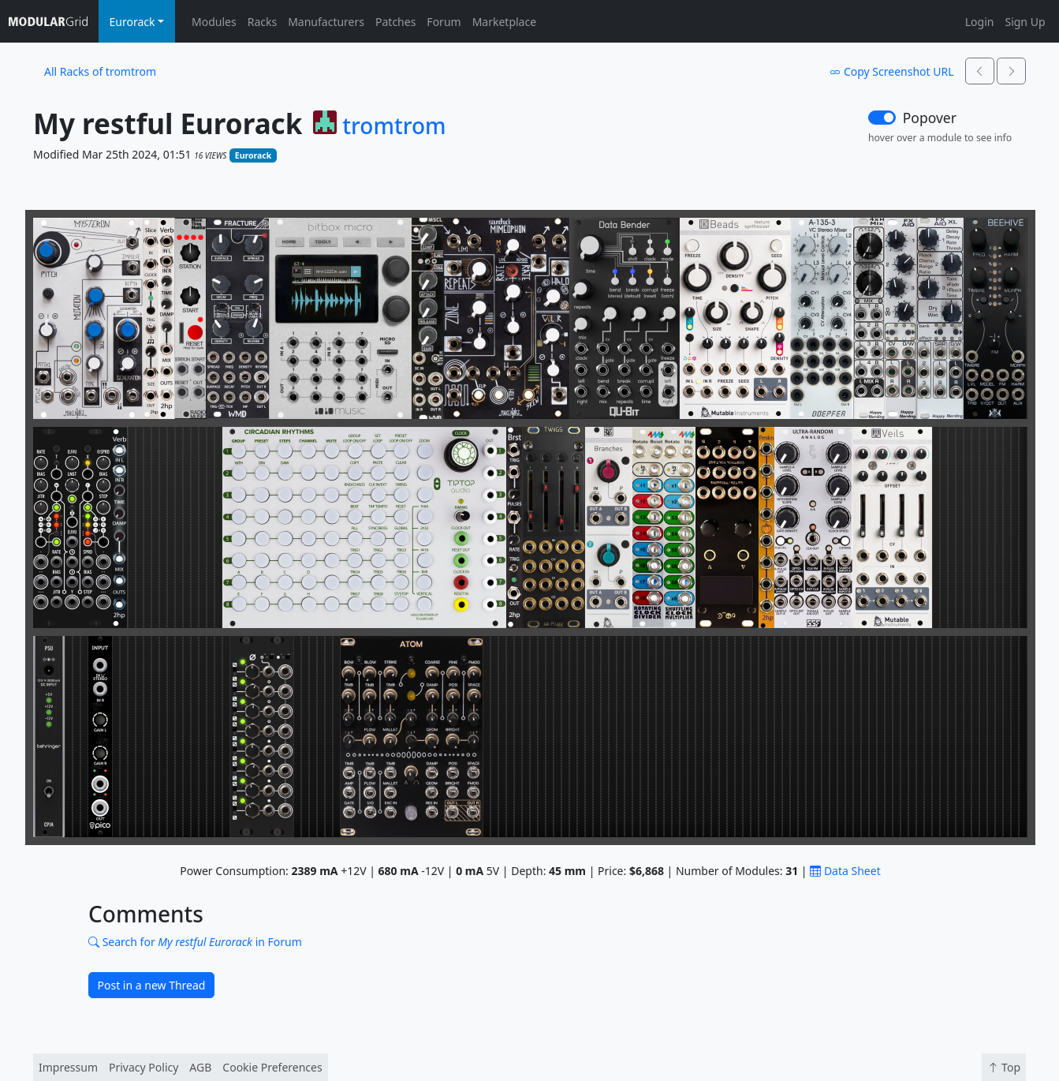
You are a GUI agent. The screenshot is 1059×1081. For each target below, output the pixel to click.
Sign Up (1025, 21)
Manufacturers (326, 21)
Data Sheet (845, 870)
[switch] (882, 117)
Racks (262, 21)
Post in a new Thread (152, 985)
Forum (444, 21)
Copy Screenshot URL (891, 71)
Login (979, 21)
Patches (395, 21)
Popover (929, 117)
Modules (214, 21)
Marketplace (504, 21)
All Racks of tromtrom (100, 71)
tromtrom (394, 126)
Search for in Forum (195, 941)
